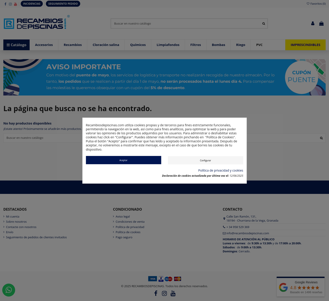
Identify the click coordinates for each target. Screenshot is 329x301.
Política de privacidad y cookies (220, 170)
